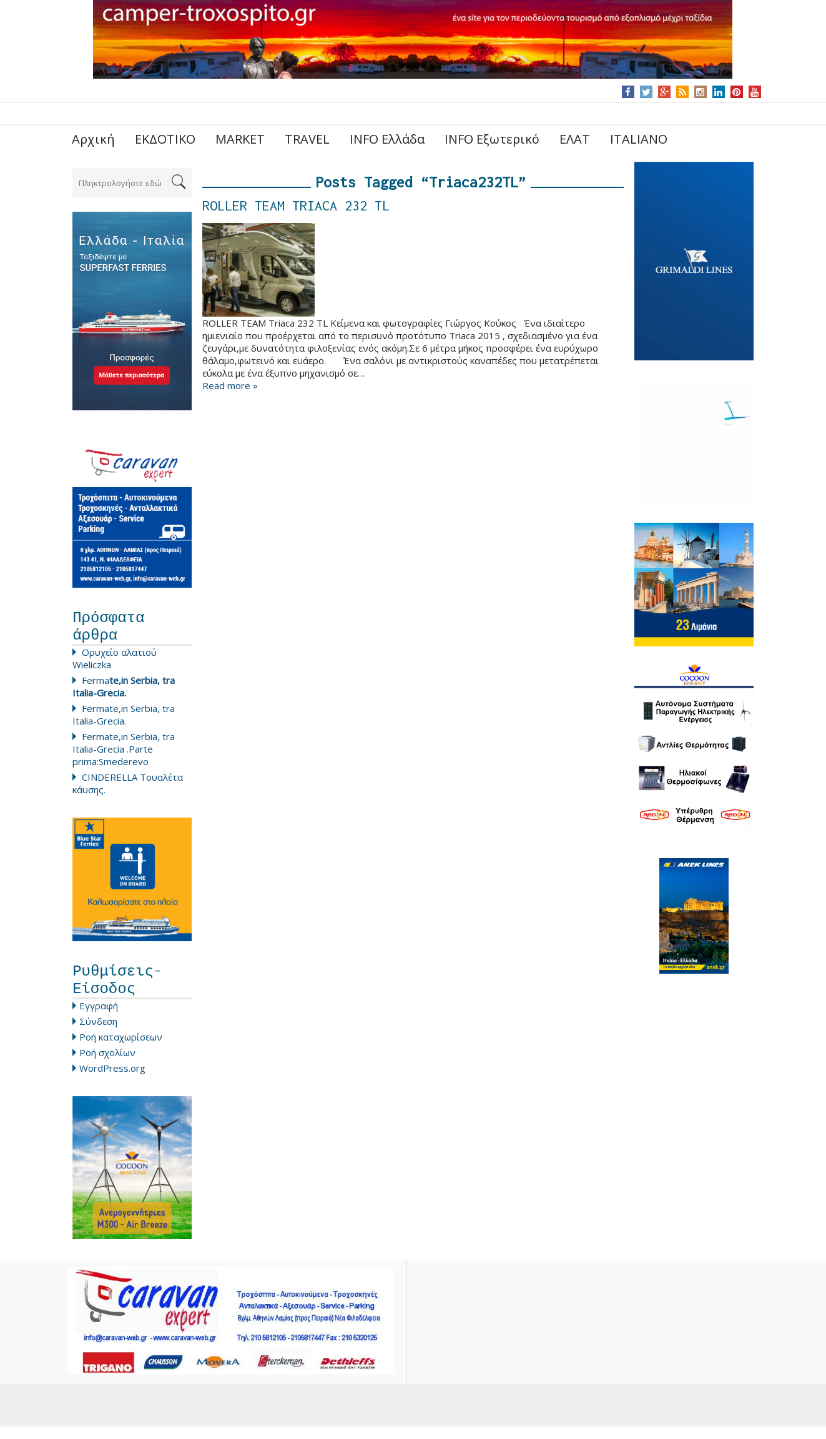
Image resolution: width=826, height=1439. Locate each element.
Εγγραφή (98, 1018)
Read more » (230, 385)
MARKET (240, 139)
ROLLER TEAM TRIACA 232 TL (296, 205)
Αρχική (93, 139)
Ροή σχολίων (107, 1065)
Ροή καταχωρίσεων (120, 1049)
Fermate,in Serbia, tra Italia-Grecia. (123, 720)
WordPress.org (112, 1080)
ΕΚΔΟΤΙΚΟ (165, 139)
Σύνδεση (98, 1033)
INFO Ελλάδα (387, 139)
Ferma (123, 692)
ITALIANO (638, 139)
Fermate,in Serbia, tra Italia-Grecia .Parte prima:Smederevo (123, 755)
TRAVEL (307, 139)
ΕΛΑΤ (574, 139)
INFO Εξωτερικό (492, 139)
